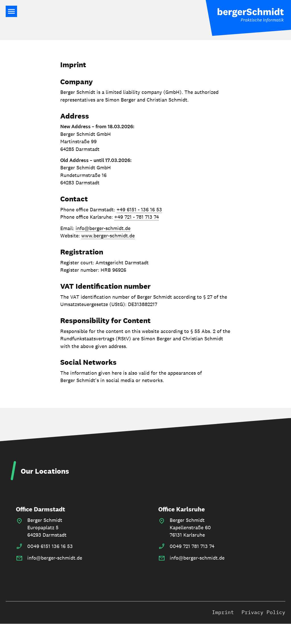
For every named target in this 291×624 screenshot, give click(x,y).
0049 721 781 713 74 (192, 546)
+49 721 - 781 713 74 (136, 217)
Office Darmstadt (40, 509)
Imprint (223, 612)
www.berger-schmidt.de (108, 235)
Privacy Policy (263, 612)
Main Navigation (11, 11)
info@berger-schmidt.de (103, 228)
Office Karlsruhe (181, 509)
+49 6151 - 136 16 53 (139, 209)
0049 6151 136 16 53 (50, 546)
